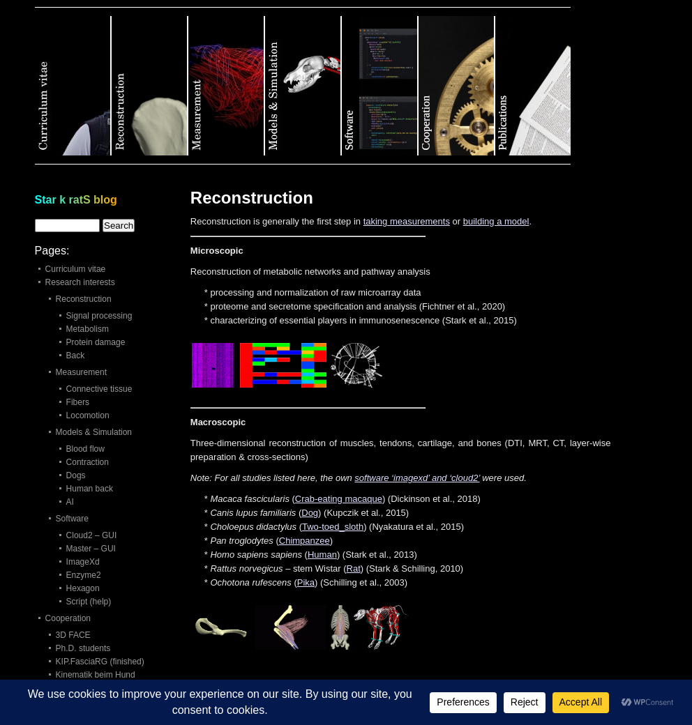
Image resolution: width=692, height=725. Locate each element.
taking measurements (406, 221)
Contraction (87, 462)
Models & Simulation (94, 432)
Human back (89, 489)
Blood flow (85, 449)
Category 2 (150, 85)
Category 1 (73, 85)
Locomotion (88, 415)
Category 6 (457, 85)
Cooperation (68, 618)
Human (322, 554)
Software (72, 519)
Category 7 (533, 85)
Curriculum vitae (75, 269)
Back (75, 355)
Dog (309, 513)
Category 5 (380, 85)
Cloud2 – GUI (91, 535)
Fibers (77, 402)
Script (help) (89, 601)
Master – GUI (91, 549)
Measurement (81, 372)
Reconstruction (84, 299)
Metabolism (87, 329)
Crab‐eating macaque (338, 499)
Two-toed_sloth (332, 526)
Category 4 (303, 85)
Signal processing (99, 316)
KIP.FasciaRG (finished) (100, 661)
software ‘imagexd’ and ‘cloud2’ (416, 478)
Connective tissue (99, 389)
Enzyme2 (83, 575)
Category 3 (226, 85)
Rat (354, 568)
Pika (306, 582)
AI (70, 502)
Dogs (76, 475)
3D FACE (73, 635)
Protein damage (96, 342)
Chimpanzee (304, 540)
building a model (496, 221)
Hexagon (83, 588)
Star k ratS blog (76, 200)
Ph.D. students (83, 648)
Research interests (80, 282)
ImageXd (83, 562)
